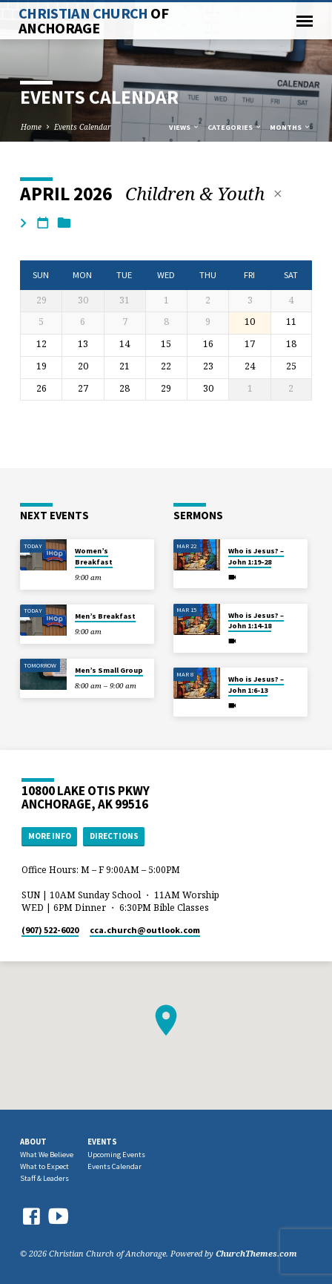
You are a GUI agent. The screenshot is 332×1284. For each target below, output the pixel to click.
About (33, 1141)
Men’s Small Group (109, 670)
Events (102, 1141)
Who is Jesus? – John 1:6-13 (256, 684)
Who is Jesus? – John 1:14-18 (256, 620)
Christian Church (93, 21)
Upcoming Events (116, 1154)
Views (184, 127)
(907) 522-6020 (50, 929)
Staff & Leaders (44, 1178)
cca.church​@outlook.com (145, 929)
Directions (114, 836)
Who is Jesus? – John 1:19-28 (256, 556)
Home (31, 127)
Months (290, 127)
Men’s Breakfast (105, 616)
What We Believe (46, 1154)
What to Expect (44, 1166)
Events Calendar (82, 127)
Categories (235, 127)
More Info (49, 836)
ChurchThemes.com (256, 1253)
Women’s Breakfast (94, 556)
